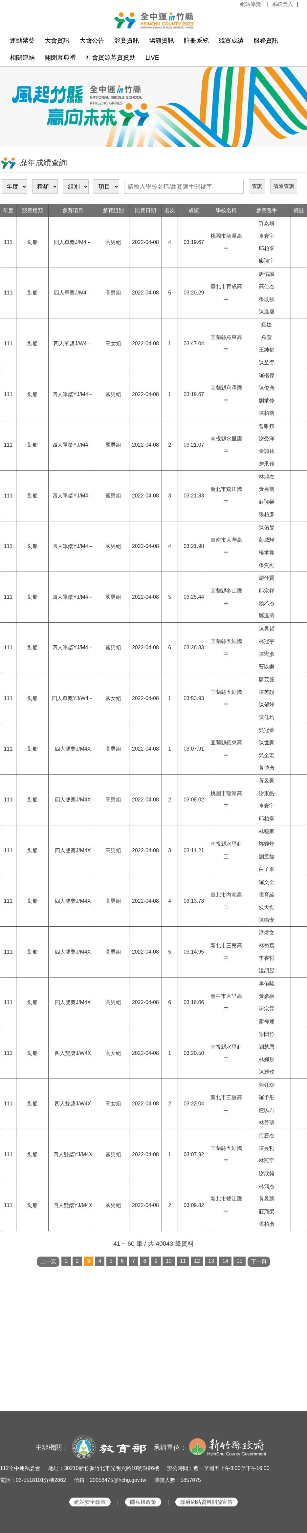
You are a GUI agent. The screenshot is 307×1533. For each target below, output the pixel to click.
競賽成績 (231, 40)
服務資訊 (265, 40)
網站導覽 (250, 4)
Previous (11, 101)
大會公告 (91, 40)
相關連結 (22, 57)
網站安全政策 (90, 1502)
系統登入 (282, 4)
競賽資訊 (126, 40)
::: (236, 4)
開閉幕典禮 (60, 57)
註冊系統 (196, 40)
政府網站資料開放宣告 (206, 1502)
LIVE (152, 57)
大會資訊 (57, 40)
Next (295, 101)
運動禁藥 (22, 40)
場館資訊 (161, 40)
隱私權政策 (143, 1502)
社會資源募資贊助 (111, 57)
